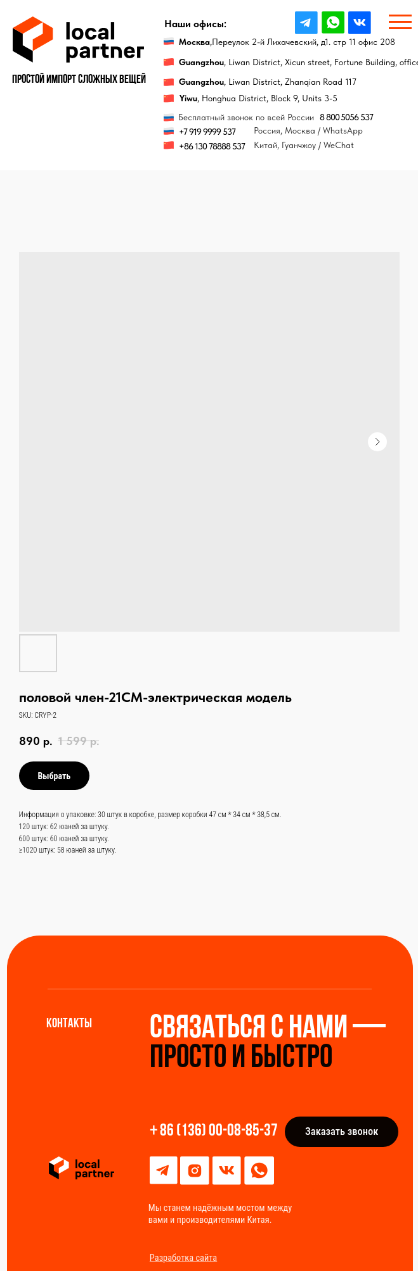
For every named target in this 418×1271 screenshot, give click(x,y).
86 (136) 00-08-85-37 (219, 1131)
